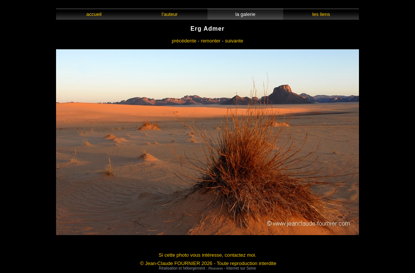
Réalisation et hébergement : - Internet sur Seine (207, 268)
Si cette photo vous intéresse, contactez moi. (207, 255)
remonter (210, 41)
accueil (94, 14)
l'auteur (169, 14)
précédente (184, 41)
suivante (234, 41)
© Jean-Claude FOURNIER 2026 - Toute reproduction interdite (208, 263)
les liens (321, 14)
